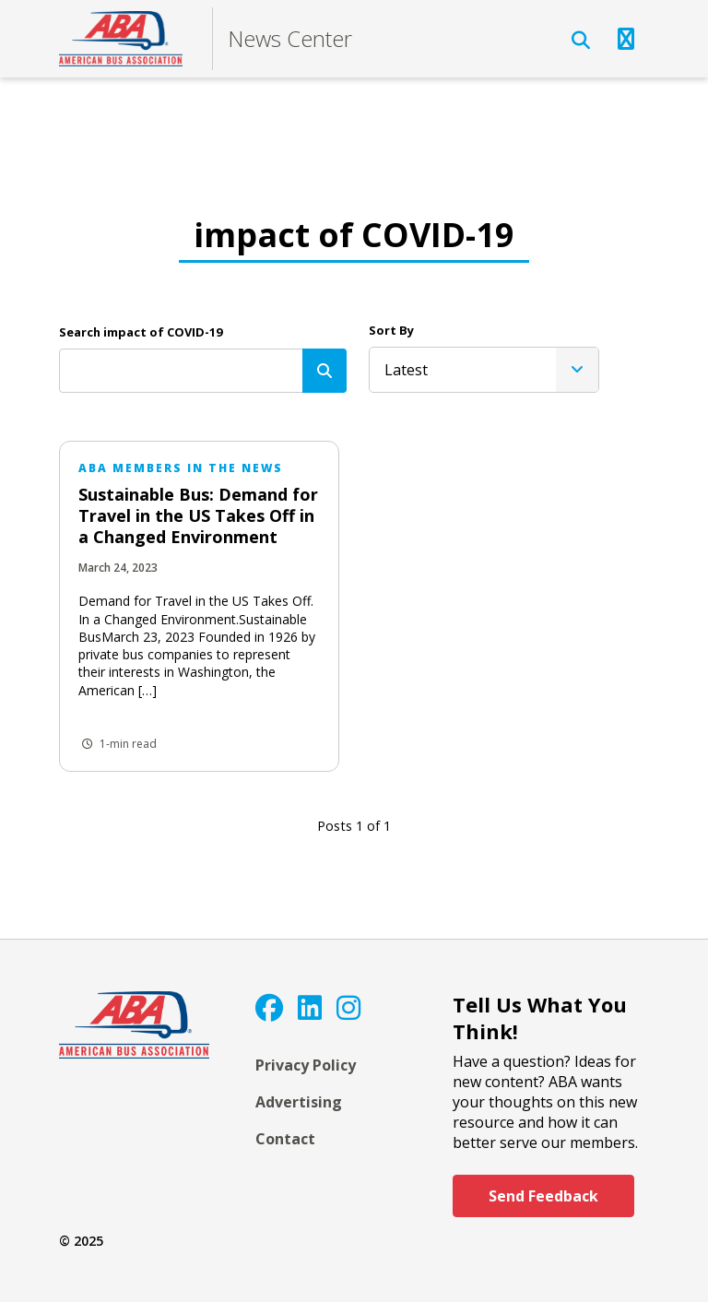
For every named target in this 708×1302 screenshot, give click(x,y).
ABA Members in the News (180, 468)
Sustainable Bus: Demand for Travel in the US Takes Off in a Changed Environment (198, 515)
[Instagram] (348, 1007)
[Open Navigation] (626, 38)
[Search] (324, 371)
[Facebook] (269, 1007)
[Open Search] (580, 40)
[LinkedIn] (310, 1007)
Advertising (298, 1102)
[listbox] (484, 370)
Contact (285, 1139)
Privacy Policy (305, 1065)
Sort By (391, 330)
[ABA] (121, 38)
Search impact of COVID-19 (140, 332)
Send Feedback (543, 1196)
